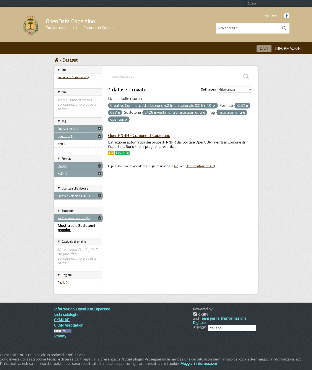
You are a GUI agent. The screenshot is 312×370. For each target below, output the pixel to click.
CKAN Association (68, 325)
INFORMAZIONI (288, 48)
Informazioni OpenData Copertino (82, 309)
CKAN (200, 314)
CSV (111, 153)
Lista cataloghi (66, 314)
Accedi (252, 3)
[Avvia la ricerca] (284, 28)
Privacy (60, 336)
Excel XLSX (122, 153)
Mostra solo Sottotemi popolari (76, 228)
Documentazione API (200, 166)
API (176, 166)
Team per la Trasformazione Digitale (219, 320)
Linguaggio (199, 327)
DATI (264, 48)
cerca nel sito (228, 28)
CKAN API (62, 320)
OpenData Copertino (82, 24)
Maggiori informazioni (198, 363)
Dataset (70, 60)
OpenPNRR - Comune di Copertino (139, 135)
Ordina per (208, 89)
